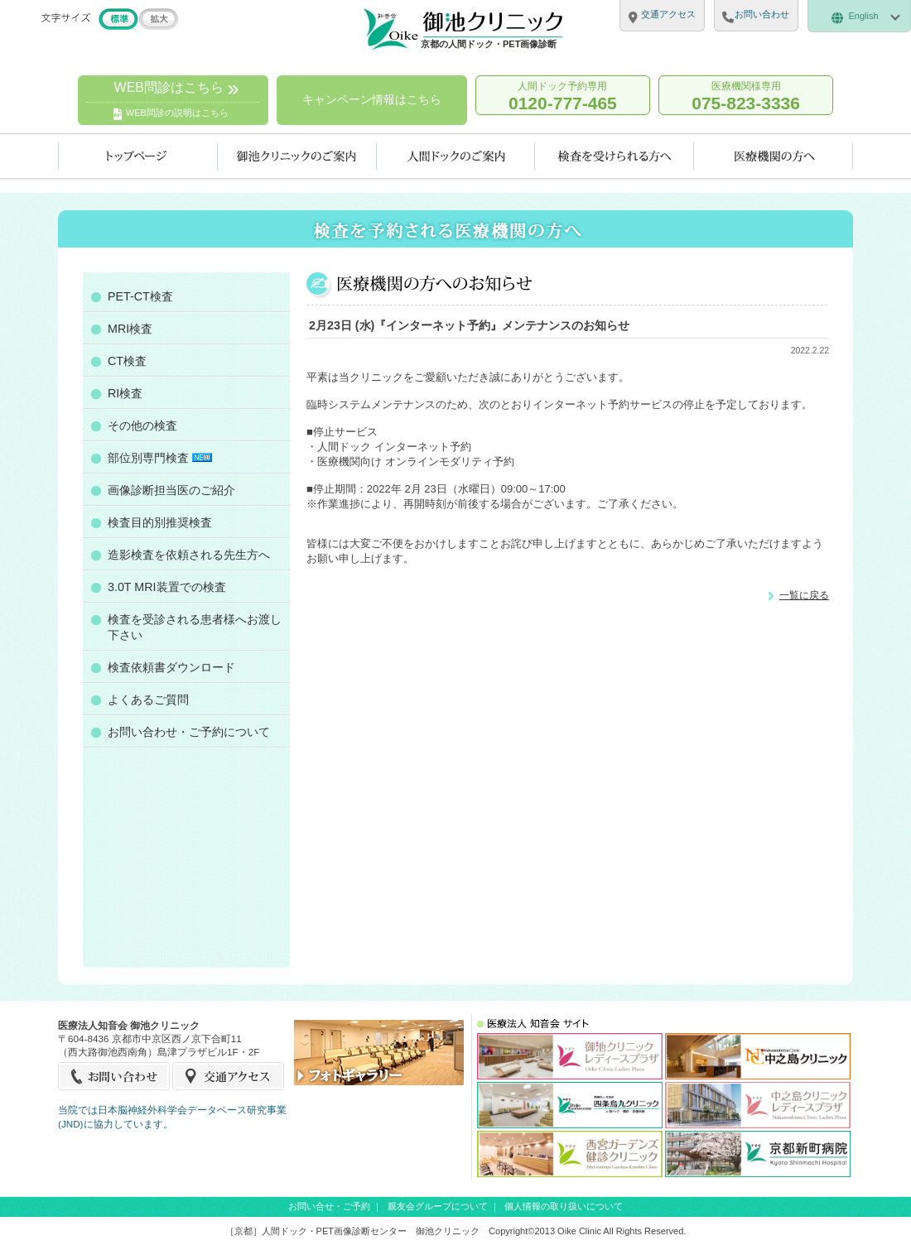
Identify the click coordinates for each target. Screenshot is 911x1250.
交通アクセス (228, 1076)
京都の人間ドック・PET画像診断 (489, 44)
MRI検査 (130, 328)
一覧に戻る (804, 594)
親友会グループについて (438, 1206)
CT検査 (127, 361)
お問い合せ (114, 1076)
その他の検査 (142, 425)
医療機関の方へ (773, 156)
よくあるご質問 (148, 699)
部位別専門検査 (160, 457)
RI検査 (125, 393)
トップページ (138, 156)
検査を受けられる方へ (614, 156)
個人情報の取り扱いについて (563, 1206)
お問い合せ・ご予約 (329, 1206)
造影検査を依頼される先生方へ (189, 554)
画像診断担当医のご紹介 (171, 490)
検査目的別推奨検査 (160, 522)
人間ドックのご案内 (456, 156)
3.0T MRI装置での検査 (167, 587)
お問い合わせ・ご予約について (189, 731)
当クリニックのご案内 (297, 156)
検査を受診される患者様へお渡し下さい (195, 627)
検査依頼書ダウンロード (171, 667)
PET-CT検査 (140, 296)
